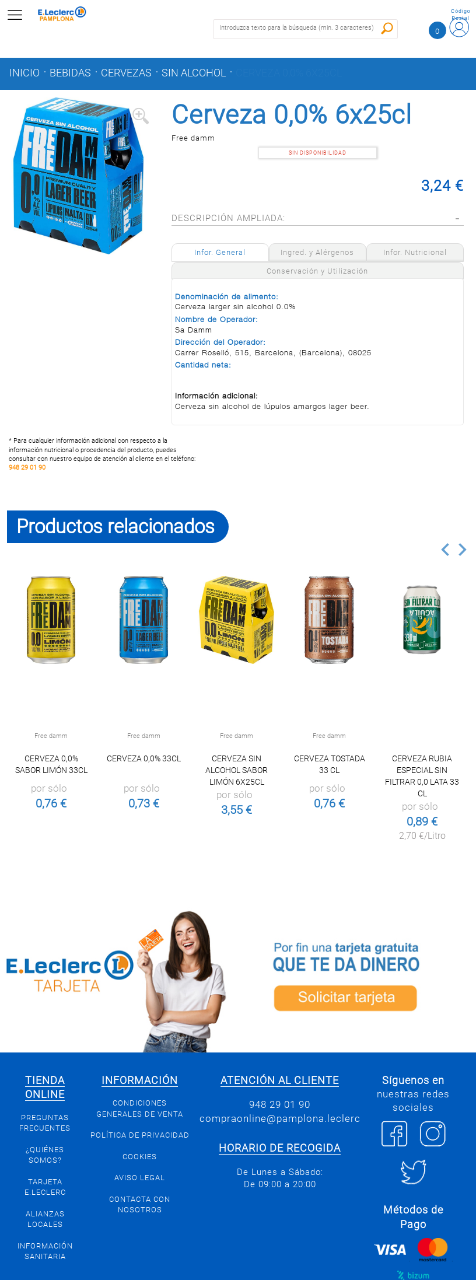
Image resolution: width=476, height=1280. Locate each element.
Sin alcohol (194, 73)
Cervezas (126, 73)
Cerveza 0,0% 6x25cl (289, 73)
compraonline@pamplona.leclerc (280, 1118)
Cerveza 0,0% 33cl (144, 758)
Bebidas (70, 73)
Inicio (24, 73)
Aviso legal (139, 1177)
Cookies (140, 1156)
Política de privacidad (140, 1135)
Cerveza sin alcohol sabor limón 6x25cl (236, 770)
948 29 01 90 (27, 467)
